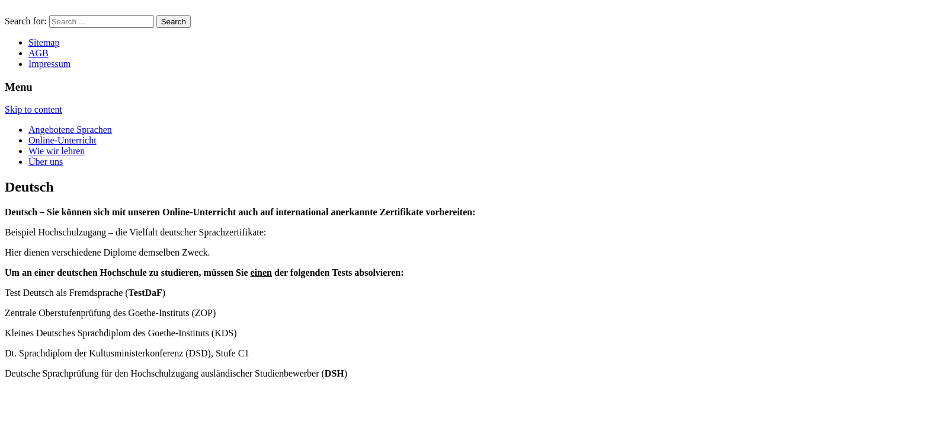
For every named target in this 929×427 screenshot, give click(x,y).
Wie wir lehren (56, 151)
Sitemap (43, 42)
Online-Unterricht (62, 140)
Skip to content (33, 109)
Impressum (49, 64)
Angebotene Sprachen (70, 130)
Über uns (45, 162)
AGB (38, 53)
